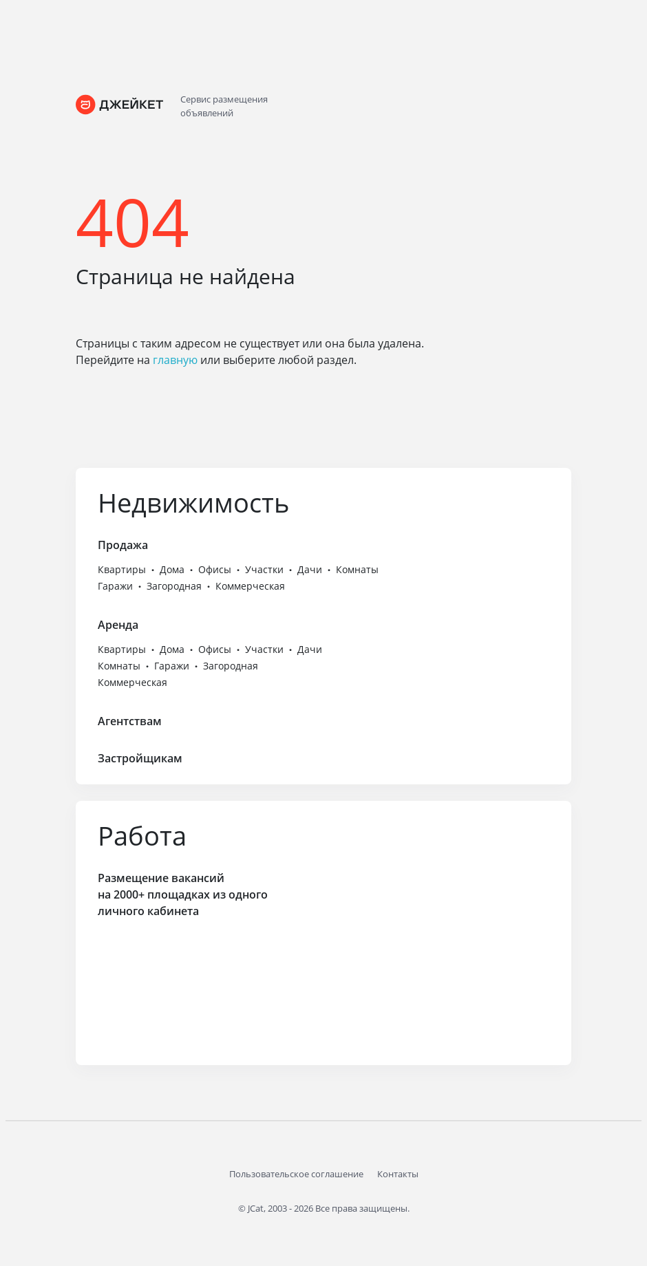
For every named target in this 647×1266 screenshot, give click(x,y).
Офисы (214, 569)
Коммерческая (250, 585)
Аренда (118, 624)
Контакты (397, 1174)
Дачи (309, 569)
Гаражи (115, 585)
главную (175, 359)
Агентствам (130, 721)
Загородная (174, 585)
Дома (172, 569)
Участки (264, 569)
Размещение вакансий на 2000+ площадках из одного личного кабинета (183, 894)
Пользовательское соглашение (296, 1174)
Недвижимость (193, 502)
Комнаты (357, 569)
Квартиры (122, 569)
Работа (142, 835)
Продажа (123, 544)
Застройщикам (140, 758)
